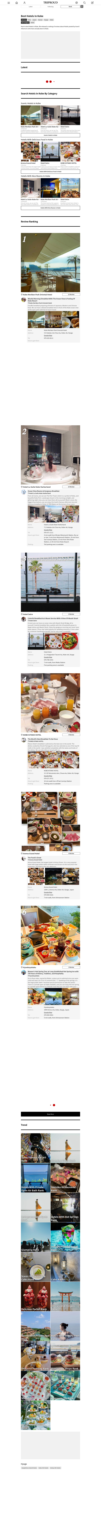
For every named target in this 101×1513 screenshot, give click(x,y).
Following (50, 6)
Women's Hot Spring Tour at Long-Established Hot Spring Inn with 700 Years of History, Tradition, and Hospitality (53, 973)
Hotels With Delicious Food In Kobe (50, 172)
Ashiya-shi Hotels (55, 1468)
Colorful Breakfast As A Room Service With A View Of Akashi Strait (53, 619)
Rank (70, 6)
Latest (30, 6)
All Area (24, 20)
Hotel (32, 22)
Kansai (40, 20)
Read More (50, 1114)
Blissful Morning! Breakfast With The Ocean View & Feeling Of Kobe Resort (53, 301)
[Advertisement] (50, 45)
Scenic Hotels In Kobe (50, 135)
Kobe (51, 20)
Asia (29, 20)
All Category (25, 22)
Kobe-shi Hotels (43, 1468)
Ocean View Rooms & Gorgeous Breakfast (53, 492)
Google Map (48, 335)
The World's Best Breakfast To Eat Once (53, 740)
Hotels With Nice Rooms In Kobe (50, 208)
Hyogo (46, 20)
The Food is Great (53, 859)
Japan (34, 20)
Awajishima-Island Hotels (29, 1468)
